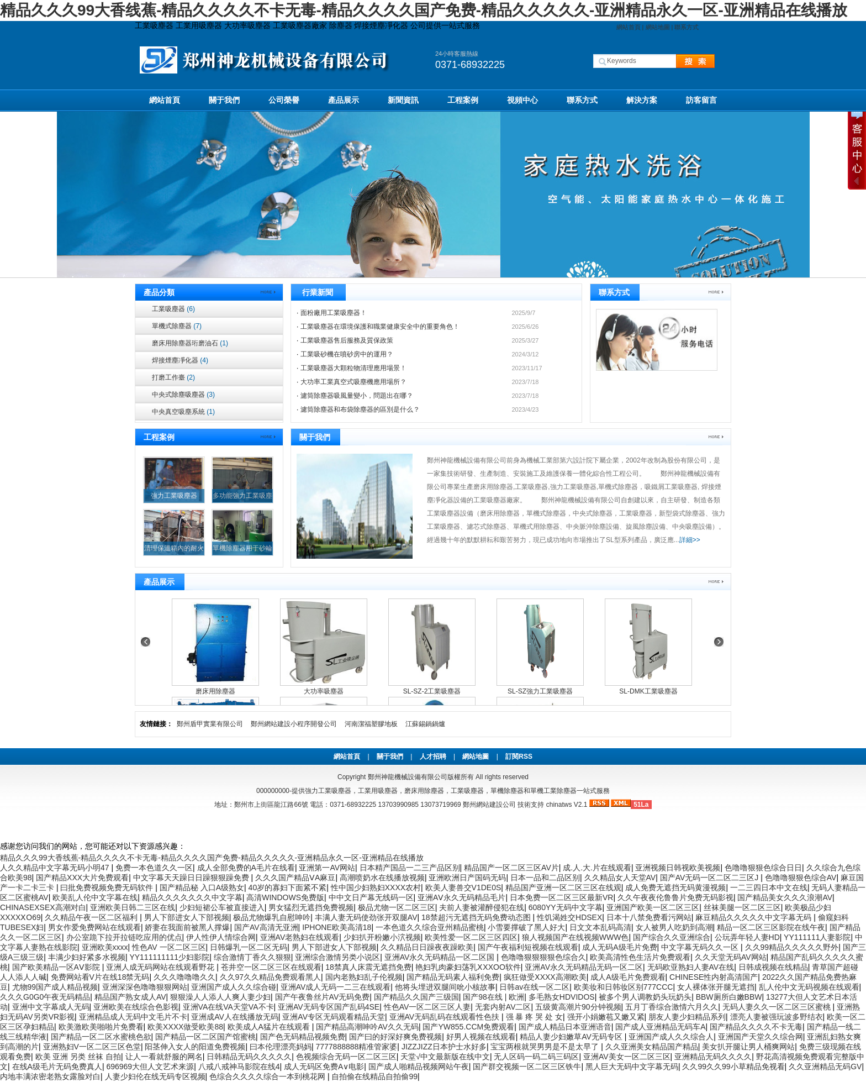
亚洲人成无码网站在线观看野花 (161, 967)
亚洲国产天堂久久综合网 (760, 1036)
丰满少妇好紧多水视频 (86, 957)
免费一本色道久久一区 (154, 867)
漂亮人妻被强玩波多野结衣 (776, 1016)
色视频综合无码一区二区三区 (346, 1056)
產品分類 (159, 292)
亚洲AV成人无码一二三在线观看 (336, 987)
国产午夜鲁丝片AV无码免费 (322, 996)
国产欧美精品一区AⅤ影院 (57, 967)
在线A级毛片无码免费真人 (57, 1066)
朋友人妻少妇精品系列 (687, 1016)
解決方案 (641, 100)
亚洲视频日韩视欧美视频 (677, 867)
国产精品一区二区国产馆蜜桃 (205, 1036)
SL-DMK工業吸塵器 (648, 691)
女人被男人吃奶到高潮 (674, 927)
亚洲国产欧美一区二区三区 (652, 907)
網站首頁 (628, 27)
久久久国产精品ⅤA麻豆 (295, 877)
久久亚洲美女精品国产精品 (651, 1046)
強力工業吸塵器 (174, 496)
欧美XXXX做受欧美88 (185, 1026)
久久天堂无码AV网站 (731, 957)
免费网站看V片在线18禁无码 (100, 977)
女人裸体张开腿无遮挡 (715, 987)
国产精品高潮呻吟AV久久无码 (367, 1026)
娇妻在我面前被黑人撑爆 (187, 927)
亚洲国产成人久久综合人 (671, 1036)
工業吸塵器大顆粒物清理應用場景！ (353, 368)
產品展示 (343, 100)
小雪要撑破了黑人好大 (526, 927)
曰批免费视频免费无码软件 (107, 887)
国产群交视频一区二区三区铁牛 (527, 1066)
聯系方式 (686, 27)
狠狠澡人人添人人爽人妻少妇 (220, 996)
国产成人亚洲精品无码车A (660, 1026)
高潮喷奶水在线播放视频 (382, 877)
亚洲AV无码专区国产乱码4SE (328, 1006)
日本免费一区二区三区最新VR (561, 897)
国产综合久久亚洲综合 (671, 937)
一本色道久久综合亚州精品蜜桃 (430, 927)
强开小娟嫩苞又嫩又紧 (606, 1016)
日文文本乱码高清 (600, 927)
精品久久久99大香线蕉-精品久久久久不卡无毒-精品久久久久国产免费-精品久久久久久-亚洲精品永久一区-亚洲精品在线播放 (423, 10)
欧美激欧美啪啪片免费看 (101, 1026)
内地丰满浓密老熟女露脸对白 (50, 1076)
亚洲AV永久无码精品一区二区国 (440, 957)
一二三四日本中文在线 (768, 887)
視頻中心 (522, 100)
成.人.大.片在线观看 (597, 867)
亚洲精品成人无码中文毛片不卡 (133, 1016)
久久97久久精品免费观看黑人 (270, 977)
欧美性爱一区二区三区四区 (471, 937)
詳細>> (689, 540)
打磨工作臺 (173, 377)
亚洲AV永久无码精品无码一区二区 (584, 967)
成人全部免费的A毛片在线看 (246, 867)
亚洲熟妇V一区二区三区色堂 (92, 1046)
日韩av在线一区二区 (534, 987)
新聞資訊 (403, 100)
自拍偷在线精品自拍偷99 (374, 1076)
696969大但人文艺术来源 (150, 1066)
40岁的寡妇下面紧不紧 (288, 887)
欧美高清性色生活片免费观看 (640, 957)
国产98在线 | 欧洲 (493, 996)
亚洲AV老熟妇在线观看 (300, 937)
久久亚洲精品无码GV (825, 1066)
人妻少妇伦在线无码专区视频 (155, 1076)
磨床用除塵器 (215, 691)
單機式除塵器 (177, 326)
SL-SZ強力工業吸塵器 (540, 691)
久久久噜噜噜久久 (184, 977)
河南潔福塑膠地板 (371, 724)
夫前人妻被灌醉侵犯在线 (481, 907)
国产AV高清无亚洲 (266, 927)
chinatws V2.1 (567, 804)
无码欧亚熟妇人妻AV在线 (691, 967)
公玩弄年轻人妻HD (747, 937)
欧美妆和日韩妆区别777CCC (623, 987)
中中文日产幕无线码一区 (371, 897)
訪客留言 (701, 100)
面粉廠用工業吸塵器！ (333, 313)
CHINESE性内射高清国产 (713, 977)
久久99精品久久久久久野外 (792, 947)
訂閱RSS (518, 756)
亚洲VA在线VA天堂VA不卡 (228, 1006)
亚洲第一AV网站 (327, 867)
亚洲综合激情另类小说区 (337, 957)
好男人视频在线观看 (481, 1036)
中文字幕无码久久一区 (701, 947)
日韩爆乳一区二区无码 (248, 947)
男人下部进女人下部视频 (186, 917)
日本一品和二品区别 (545, 877)
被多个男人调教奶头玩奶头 (645, 996)
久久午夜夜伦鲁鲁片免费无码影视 (675, 897)
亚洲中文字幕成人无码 (50, 1006)
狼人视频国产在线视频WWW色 (575, 937)
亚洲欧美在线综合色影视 (135, 1006)
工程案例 (462, 100)
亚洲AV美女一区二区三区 (626, 1056)
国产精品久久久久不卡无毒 (756, 1026)
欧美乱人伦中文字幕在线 (95, 897)
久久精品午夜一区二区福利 (92, 917)
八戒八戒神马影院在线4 (239, 1066)
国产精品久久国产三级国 (416, 996)
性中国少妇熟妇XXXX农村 (376, 887)
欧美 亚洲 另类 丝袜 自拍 (78, 1056)
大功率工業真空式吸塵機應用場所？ (353, 382)
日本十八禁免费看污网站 (648, 917)
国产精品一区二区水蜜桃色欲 (101, 1036)
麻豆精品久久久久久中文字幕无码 (754, 917)
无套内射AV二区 (503, 1006)
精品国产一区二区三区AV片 (511, 867)
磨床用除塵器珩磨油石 (190, 343)
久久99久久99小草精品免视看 (733, 1066)
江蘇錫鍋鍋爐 (425, 724)
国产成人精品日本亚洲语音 (565, 1026)
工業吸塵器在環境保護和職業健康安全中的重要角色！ (380, 326)
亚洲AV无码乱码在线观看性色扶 (445, 1016)
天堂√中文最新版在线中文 (445, 1056)
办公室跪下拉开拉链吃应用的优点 (124, 937)
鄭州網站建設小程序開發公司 (294, 724)
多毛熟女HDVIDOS (562, 996)
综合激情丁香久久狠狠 (252, 957)
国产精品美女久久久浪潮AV (784, 897)
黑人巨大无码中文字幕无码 (631, 1066)
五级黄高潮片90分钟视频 (578, 1006)
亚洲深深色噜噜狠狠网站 (144, 987)
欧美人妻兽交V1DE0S (463, 887)
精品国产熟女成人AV (130, 996)
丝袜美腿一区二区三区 (742, 907)
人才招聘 (433, 756)
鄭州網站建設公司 (489, 804)
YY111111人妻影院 (817, 937)
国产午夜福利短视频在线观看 (528, 947)
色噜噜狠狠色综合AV (801, 877)
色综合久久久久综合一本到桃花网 (268, 1076)
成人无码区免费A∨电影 (324, 1066)
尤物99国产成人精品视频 (55, 987)
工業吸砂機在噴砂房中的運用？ (346, 354)
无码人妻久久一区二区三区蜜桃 (777, 1006)
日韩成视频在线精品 (773, 967)
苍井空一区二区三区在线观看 (271, 967)
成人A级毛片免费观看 (627, 977)
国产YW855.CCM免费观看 (468, 1026)
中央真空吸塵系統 (183, 412)
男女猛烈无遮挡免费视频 (310, 907)
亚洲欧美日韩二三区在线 (132, 907)
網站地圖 (658, 27)
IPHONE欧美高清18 (336, 927)
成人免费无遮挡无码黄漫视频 (675, 887)
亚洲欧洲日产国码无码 (467, 877)
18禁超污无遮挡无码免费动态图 (476, 917)
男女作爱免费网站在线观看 (94, 927)
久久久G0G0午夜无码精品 (45, 996)
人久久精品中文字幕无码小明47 (55, 867)
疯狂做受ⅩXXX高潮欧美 (545, 977)
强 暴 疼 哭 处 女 (534, 1016)
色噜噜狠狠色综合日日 (763, 867)
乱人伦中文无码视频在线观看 (809, 987)
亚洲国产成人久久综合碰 (233, 987)
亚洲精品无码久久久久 (713, 1056)
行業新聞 (317, 292)
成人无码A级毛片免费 (619, 947)
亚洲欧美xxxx (105, 947)
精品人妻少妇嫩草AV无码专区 (572, 1036)
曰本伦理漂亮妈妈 (280, 1046)
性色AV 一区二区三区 (169, 947)
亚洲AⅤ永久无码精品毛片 (461, 897)
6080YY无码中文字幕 (566, 907)
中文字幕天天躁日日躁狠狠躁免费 (192, 877)
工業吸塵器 (173, 309)
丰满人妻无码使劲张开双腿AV (366, 917)
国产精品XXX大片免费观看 (82, 877)
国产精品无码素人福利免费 (452, 977)
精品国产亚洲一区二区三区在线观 (563, 887)
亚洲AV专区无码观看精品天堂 (333, 1016)
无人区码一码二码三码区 (536, 1056)
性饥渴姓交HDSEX (569, 917)
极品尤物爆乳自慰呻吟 (271, 917)
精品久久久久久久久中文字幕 (192, 897)
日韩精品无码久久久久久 (249, 1056)
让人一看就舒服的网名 (164, 1056)
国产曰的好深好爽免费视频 (395, 1036)
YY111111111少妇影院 (169, 957)
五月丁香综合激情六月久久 (671, 1006)
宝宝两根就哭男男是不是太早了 (545, 1046)
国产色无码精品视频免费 (302, 1036)
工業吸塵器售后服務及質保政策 (346, 340)
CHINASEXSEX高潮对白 (43, 907)
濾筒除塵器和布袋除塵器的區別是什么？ (360, 409)
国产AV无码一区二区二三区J (710, 877)
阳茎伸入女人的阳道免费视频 (195, 1046)
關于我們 (224, 100)
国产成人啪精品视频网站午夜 (418, 1066)
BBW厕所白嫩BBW (729, 996)
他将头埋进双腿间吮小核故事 (445, 987)
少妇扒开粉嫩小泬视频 (382, 937)
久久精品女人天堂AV (620, 877)
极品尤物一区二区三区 (396, 907)
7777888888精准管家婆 (356, 1046)
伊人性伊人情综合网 (221, 937)
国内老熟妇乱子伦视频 (364, 977)
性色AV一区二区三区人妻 (427, 1006)
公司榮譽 (283, 100)
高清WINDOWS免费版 (285, 897)
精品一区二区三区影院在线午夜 (771, 927)
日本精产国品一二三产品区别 (410, 867)
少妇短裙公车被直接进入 (222, 907)
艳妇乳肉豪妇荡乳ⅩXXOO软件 (467, 967)
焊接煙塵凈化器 (180, 360)
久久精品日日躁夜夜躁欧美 (427, 947)
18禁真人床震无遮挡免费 (368, 967)
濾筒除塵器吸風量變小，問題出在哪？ (356, 396)
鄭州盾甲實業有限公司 (210, 724)
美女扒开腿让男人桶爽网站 (748, 1046)
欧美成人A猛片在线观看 (270, 1026)
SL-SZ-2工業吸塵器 (432, 691)
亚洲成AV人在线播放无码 (234, 1016)
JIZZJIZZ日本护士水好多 (444, 1046)
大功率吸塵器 (324, 691)
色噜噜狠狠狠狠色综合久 (543, 957)
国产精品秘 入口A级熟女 (202, 887)
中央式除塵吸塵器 (183, 394)
